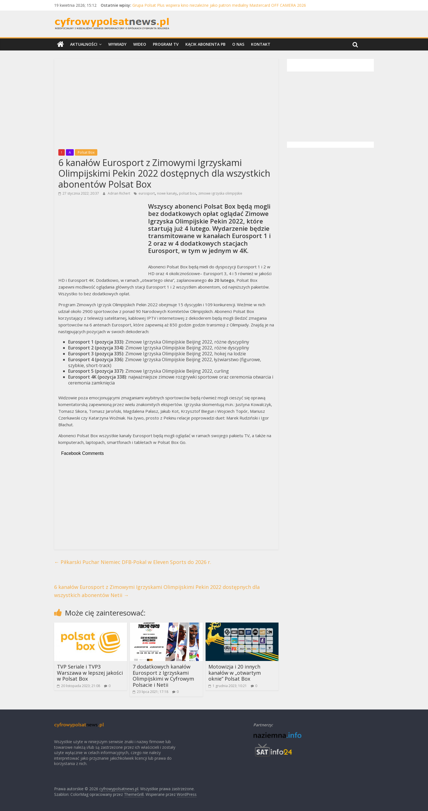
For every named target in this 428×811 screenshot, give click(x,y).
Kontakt (260, 44)
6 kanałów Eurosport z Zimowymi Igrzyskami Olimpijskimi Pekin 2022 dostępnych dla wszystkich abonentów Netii (157, 591)
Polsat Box (86, 152)
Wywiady (117, 44)
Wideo (139, 44)
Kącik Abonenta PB (205, 44)
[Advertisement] (166, 102)
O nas (238, 44)
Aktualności (83, 44)
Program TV (166, 44)
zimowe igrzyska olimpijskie (220, 193)
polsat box (187, 193)
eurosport (147, 193)
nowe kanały (167, 193)
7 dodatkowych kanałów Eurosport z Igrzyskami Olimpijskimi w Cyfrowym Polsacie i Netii (163, 675)
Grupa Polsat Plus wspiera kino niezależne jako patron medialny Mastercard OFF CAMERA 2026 (219, 5)
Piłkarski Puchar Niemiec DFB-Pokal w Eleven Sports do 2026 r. (132, 562)
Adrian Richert (119, 193)
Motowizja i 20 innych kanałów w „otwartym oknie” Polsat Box (234, 672)
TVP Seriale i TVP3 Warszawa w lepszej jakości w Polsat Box (90, 672)
